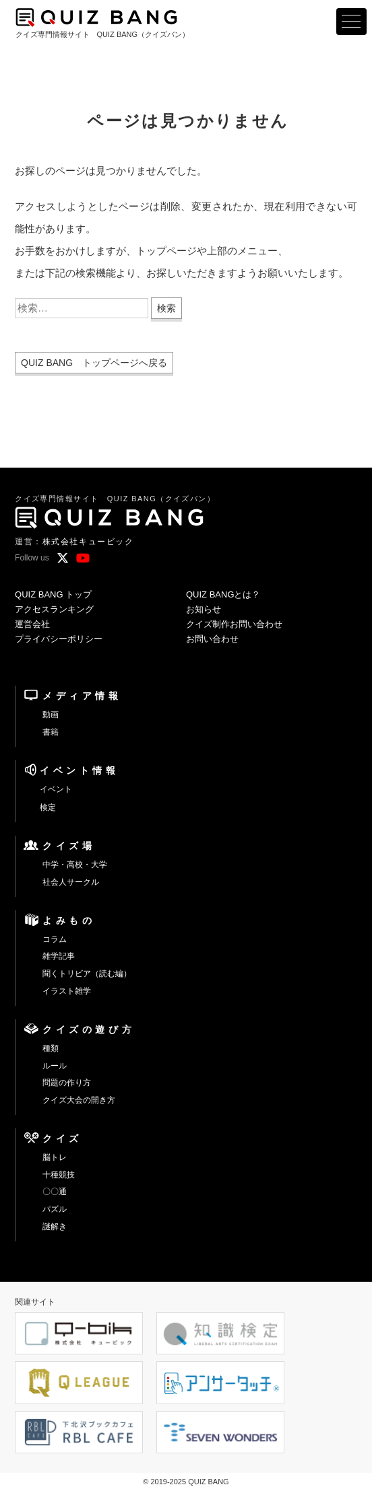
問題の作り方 (66, 1082)
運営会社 (32, 624)
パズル (54, 1209)
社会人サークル (70, 882)
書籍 (50, 732)
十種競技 (58, 1174)
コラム (54, 939)
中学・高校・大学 (74, 864)
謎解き (54, 1226)
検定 (48, 807)
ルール (54, 1065)
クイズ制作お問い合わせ (234, 624)
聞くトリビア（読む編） (86, 973)
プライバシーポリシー (58, 639)
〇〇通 (54, 1191)
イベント (56, 789)
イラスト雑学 (66, 991)
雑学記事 (58, 956)
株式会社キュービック (88, 541)
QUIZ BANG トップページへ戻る (94, 362)
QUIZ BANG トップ (53, 594)
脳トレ (54, 1157)
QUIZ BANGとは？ (223, 594)
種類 (50, 1048)
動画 (50, 714)
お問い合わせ (212, 639)
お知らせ (203, 609)
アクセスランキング (54, 609)
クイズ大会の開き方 (78, 1100)
